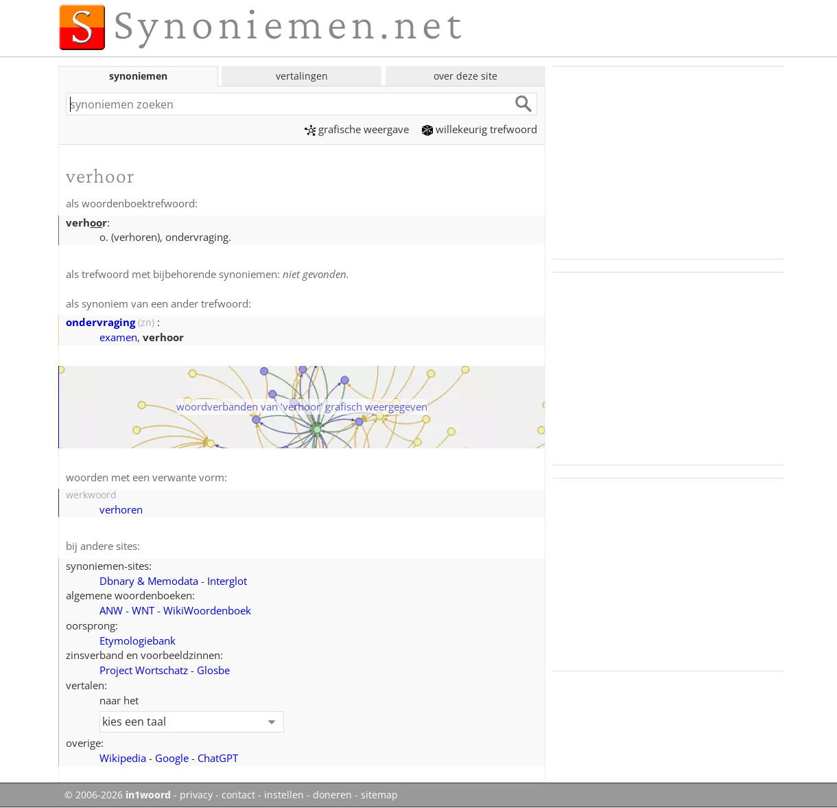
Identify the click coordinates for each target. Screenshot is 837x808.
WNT (143, 610)
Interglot (227, 581)
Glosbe (213, 670)
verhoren (121, 509)
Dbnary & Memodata (148, 581)
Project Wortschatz (143, 670)
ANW (111, 610)
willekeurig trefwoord (479, 129)
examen (118, 337)
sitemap (379, 795)
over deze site (465, 75)
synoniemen (138, 75)
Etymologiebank (137, 640)
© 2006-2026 (117, 795)
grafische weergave (357, 129)
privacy (196, 795)
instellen (284, 795)
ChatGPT (218, 758)
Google (172, 758)
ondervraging (100, 322)
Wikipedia (122, 758)
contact (238, 795)
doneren (332, 795)
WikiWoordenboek (207, 610)
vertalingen (302, 75)
